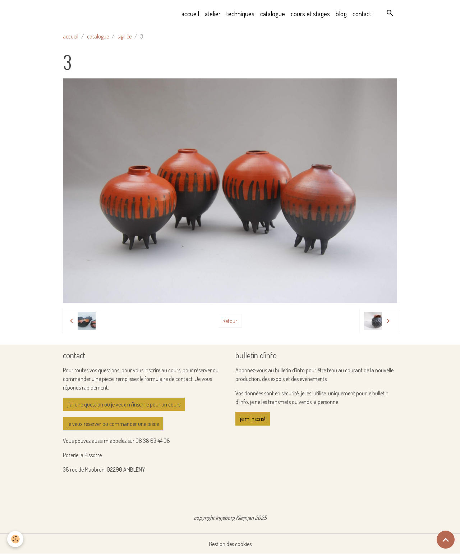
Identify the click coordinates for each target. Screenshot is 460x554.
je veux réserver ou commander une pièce (113, 423)
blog (341, 13)
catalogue (272, 13)
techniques (240, 13)
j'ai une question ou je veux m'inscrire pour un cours (124, 404)
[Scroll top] (446, 540)
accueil (190, 13)
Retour (229, 320)
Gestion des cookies (230, 544)
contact (362, 13)
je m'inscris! (252, 418)
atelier (213, 13)
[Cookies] (15, 539)
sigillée (125, 36)
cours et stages (310, 13)
